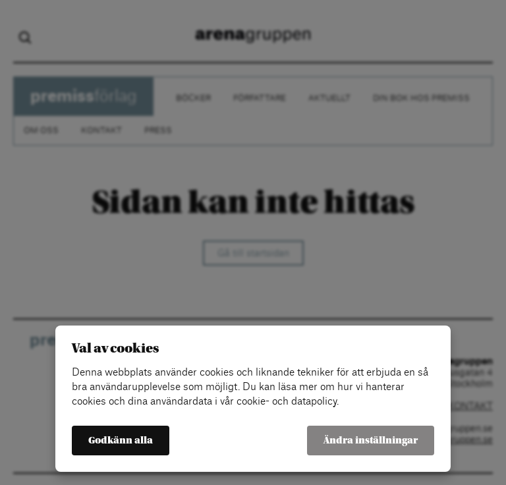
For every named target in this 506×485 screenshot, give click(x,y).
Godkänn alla (120, 440)
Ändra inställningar (370, 440)
